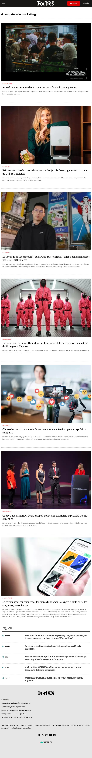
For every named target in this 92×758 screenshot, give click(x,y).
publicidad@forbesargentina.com (19, 703)
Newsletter (14, 725)
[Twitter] (42, 735)
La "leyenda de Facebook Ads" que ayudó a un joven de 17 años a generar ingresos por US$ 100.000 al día (46, 258)
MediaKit (5, 725)
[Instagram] (46, 735)
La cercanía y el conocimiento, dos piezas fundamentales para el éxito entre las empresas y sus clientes (44, 604)
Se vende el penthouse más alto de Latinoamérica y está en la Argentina (53, 647)
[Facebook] (39, 735)
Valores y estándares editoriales (39, 725)
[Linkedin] (54, 735)
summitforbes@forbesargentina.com (19, 710)
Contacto (23, 725)
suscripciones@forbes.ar (19, 714)
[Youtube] (50, 735)
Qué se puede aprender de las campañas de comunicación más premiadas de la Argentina (44, 517)
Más (49, 628)
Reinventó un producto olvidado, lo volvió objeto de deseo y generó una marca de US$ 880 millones (44, 172)
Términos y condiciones (60, 725)
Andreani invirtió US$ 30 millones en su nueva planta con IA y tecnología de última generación (53, 668)
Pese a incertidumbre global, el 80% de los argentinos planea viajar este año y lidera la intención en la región (55, 658)
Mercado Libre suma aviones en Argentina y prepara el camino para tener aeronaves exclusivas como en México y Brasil (56, 637)
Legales (73, 725)
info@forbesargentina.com (16, 707)
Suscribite (73, 3)
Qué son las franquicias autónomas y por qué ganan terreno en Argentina (53, 679)
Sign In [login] (86, 3)
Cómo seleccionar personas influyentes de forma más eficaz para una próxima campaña (44, 431)
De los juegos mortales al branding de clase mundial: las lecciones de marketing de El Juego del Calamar (45, 345)
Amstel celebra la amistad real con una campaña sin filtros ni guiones (39, 87)
